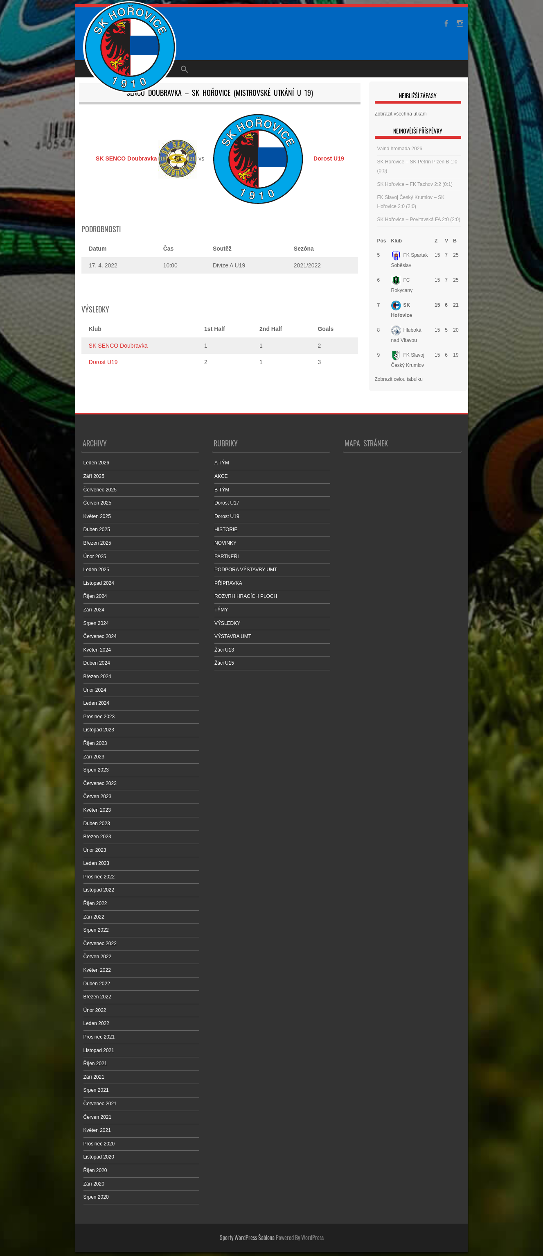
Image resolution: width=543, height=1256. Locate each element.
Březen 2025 (97, 543)
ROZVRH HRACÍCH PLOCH (245, 596)
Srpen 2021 (96, 1090)
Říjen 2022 (95, 903)
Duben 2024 (96, 663)
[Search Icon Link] (184, 68)
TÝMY (221, 610)
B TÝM (221, 490)
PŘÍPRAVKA (228, 583)
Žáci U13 (224, 650)
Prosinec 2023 (99, 717)
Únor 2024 (94, 690)
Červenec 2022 (100, 943)
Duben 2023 (96, 823)
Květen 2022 (97, 970)
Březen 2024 (97, 676)
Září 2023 (93, 757)
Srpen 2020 (96, 1197)
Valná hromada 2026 (400, 149)
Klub (396, 241)
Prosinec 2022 (99, 877)
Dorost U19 (103, 362)
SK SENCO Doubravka (118, 345)
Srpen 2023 (96, 770)
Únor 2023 (94, 850)
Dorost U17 (226, 503)
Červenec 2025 (100, 490)
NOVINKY (225, 543)
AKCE (221, 476)
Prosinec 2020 (99, 1144)
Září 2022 (93, 917)
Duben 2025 (96, 529)
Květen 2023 (97, 810)
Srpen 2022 (96, 930)
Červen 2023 (97, 796)
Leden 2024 (96, 703)
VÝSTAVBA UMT (232, 636)
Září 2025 (93, 476)
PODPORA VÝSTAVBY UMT (245, 570)
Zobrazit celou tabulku (399, 379)
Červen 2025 (97, 503)
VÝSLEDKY (227, 623)
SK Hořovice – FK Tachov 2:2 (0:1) (415, 184)
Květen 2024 (97, 650)
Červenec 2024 (100, 636)
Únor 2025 (94, 556)
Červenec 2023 (100, 783)
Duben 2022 (96, 984)
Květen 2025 (97, 516)
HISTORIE (225, 529)
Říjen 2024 (95, 596)
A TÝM (221, 463)
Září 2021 (93, 1077)
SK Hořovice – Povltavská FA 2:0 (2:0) (418, 219)
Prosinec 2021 (99, 1037)
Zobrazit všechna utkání (401, 114)
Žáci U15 (224, 663)
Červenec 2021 (100, 1104)
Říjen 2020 (95, 1170)
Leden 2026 (96, 463)
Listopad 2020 (98, 1157)
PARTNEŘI (226, 556)
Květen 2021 (97, 1130)
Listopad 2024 (98, 583)
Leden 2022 (96, 1023)
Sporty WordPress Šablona (247, 1237)
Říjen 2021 (95, 1063)
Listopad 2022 (98, 890)
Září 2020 (93, 1184)
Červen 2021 (97, 1117)
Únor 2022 (94, 1010)
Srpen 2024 (96, 623)
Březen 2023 (97, 837)
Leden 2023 (96, 863)
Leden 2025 (96, 570)
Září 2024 (93, 610)
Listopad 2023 (98, 730)
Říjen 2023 (95, 743)
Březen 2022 (97, 997)
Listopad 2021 (98, 1050)
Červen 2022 (97, 957)
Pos (381, 241)
